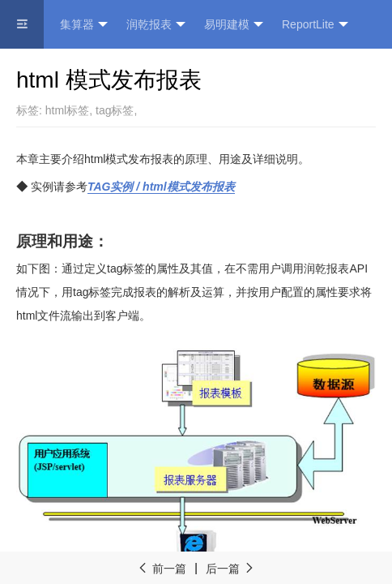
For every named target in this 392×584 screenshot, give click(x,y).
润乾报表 (155, 25)
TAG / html (161, 186)
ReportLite (315, 25)
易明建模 (233, 25)
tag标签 (115, 110)
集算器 (84, 25)
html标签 (67, 110)
